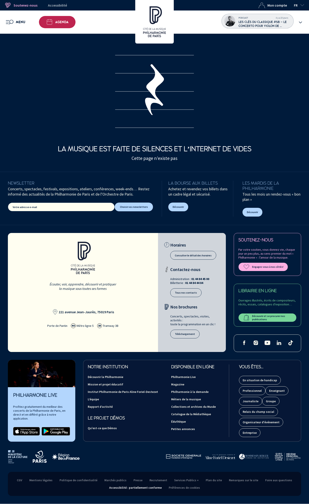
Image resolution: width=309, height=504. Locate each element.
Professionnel (252, 391)
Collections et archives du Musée (193, 407)
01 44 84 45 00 (200, 279)
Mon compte (272, 5)
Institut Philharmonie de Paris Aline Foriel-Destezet (123, 392)
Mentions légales (41, 480)
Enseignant (277, 391)
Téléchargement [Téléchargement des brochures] (185, 334)
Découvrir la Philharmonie (105, 377)
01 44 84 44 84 (194, 283)
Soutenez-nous (20, 5)
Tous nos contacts (186, 292)
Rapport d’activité (100, 407)
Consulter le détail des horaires (193, 255)
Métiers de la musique (186, 399)
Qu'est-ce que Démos (102, 428)
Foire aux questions (278, 480)
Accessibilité (57, 5)
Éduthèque (178, 422)
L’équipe (93, 399)
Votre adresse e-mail (25, 207)
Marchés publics (115, 480)
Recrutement (158, 480)
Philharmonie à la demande (190, 392)
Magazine (177, 384)
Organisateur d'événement (261, 422)
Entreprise (250, 433)
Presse (137, 480)
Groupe (271, 401)
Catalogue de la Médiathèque (191, 414)
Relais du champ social (258, 412)
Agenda (57, 22)
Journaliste (250, 401)
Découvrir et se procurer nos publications (264, 317)
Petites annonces (183, 429)
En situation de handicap (260, 380)
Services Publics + (186, 480)
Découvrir (178, 206)
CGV (19, 480)
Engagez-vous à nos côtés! (263, 266)
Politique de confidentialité (78, 480)
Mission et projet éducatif (105, 384)
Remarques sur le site (243, 480)
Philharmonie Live (183, 377)
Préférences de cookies (184, 488)
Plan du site (214, 480)
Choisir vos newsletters (134, 206)
